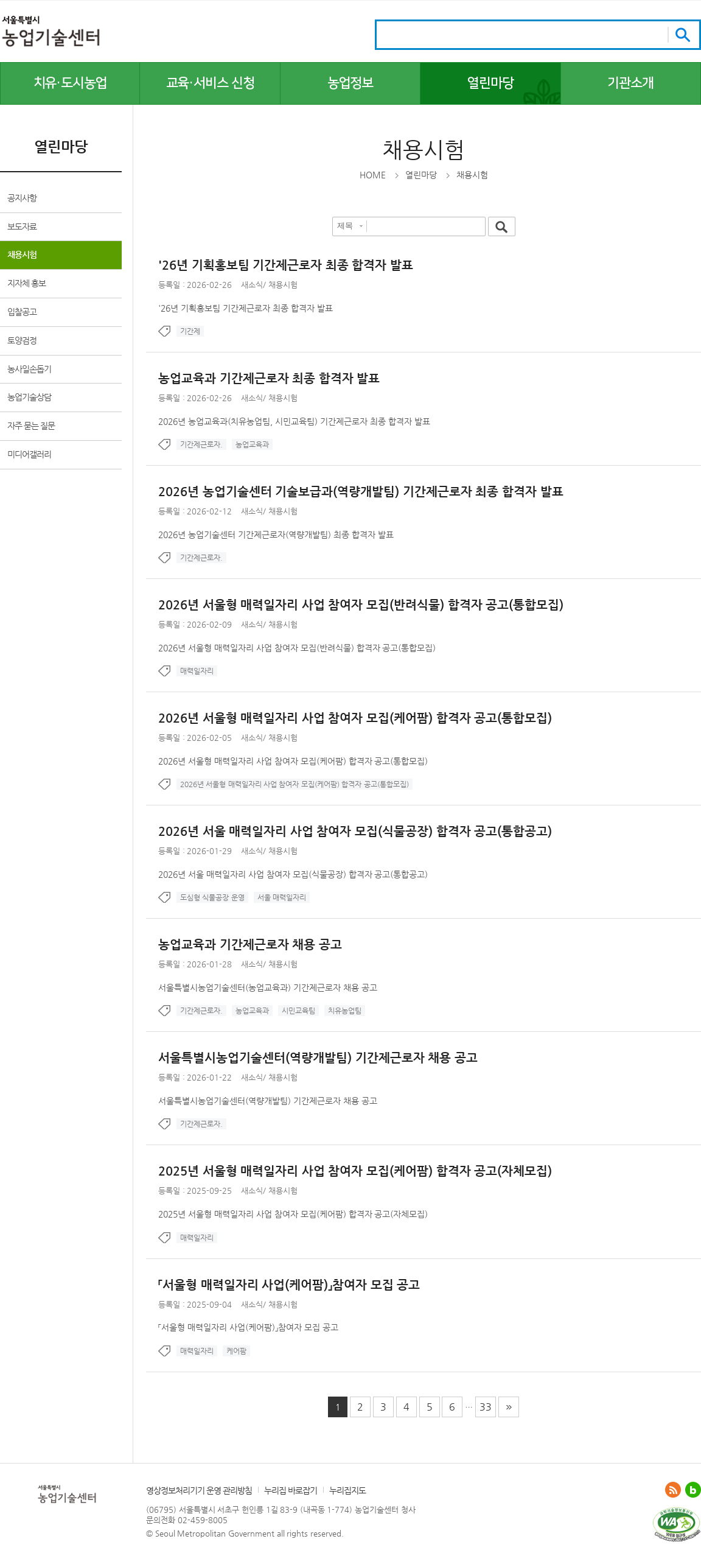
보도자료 (22, 226)
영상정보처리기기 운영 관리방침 (199, 1490)
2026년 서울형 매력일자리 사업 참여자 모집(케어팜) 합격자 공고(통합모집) (293, 761)
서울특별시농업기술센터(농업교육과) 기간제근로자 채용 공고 (267, 987)
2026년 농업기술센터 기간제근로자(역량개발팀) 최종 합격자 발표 (276, 534)
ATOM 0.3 (673, 1490)
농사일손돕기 (29, 369)
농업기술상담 (29, 397)
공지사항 (22, 198)
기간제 (190, 331)
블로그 (693, 1490)
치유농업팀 (344, 1010)
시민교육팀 (298, 1010)
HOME (373, 175)
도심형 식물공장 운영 (212, 897)
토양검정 (22, 340)
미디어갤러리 (29, 454)
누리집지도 (347, 1490)
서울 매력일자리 (281, 897)
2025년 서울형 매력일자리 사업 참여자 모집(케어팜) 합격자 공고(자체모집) (293, 1214)
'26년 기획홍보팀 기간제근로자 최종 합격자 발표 (245, 308)
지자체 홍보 (26, 283)
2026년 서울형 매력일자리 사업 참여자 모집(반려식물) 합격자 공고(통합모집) (297, 648)
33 (486, 1406)
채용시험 (22, 254)
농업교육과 (252, 444)
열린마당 (421, 175)
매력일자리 (197, 671)
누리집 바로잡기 (290, 1490)
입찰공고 (22, 312)
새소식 (252, 284)
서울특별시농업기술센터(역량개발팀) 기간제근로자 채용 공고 (267, 1101)
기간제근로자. (201, 444)
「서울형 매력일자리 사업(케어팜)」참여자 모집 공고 (248, 1327)
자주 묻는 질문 (31, 425)
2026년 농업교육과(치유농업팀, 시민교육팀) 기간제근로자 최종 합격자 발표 (294, 421)
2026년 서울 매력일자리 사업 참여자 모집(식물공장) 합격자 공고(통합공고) (293, 874)
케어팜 (236, 1351)
